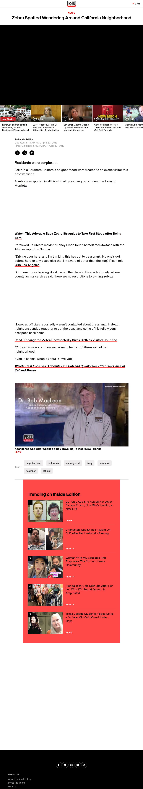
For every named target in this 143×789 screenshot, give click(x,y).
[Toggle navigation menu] (4, 4)
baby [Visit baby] (89, 463)
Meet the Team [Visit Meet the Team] (16, 782)
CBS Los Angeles (27, 265)
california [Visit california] (54, 463)
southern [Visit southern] (104, 463)
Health (70, 549)
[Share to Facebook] (17, 153)
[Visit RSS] (84, 765)
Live (138, 3)
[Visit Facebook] (59, 765)
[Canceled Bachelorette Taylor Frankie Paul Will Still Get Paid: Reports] (107, 118)
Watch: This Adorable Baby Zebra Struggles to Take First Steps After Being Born (68, 235)
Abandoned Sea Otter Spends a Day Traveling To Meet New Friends (58, 449)
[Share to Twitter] (24, 153)
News (71, 13)
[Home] (71, 3)
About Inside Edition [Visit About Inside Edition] (20, 779)
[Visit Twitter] (65, 765)
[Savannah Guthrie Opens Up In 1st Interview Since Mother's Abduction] (76, 118)
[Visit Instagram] (71, 765)
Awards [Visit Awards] (12, 786)
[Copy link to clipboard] (32, 153)
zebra (22, 181)
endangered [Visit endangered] (73, 463)
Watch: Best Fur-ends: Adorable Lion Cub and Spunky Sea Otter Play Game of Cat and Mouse (70, 368)
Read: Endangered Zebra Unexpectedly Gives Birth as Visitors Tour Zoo (66, 340)
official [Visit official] (46, 470)
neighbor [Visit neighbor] (31, 470)
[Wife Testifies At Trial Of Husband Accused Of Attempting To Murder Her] (46, 118)
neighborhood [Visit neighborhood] (33, 463)
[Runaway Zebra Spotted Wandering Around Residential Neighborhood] (15, 118)
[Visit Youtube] (78, 765)
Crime (69, 521)
